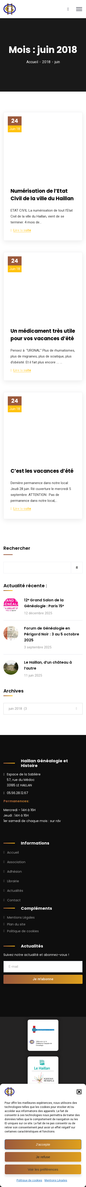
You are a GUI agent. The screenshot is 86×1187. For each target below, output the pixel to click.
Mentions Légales (55, 1180)
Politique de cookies (29, 1180)
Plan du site (16, 924)
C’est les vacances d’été (42, 471)
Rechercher (16, 548)
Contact (14, 900)
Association (16, 862)
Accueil (32, 62)
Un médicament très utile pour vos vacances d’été (43, 334)
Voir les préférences (43, 1169)
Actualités (15, 890)
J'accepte (43, 1144)
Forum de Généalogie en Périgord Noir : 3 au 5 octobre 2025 (51, 634)
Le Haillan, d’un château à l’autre (48, 665)
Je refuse (43, 1157)
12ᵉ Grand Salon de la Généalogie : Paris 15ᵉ (44, 603)
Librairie (13, 881)
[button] (79, 1092)
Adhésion (14, 871)
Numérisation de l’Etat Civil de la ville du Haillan (42, 194)
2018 (46, 62)
